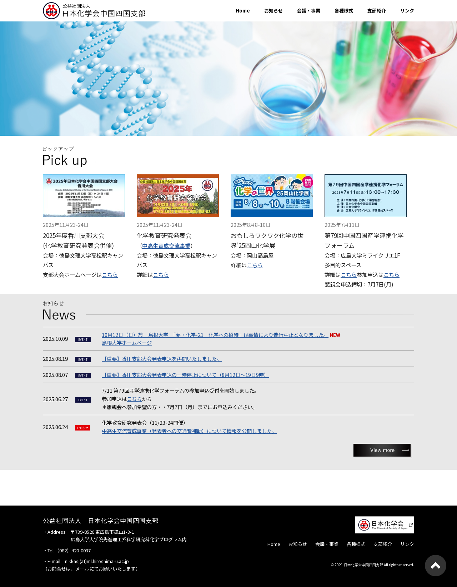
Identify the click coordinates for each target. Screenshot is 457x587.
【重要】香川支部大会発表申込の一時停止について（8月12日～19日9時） (185, 374)
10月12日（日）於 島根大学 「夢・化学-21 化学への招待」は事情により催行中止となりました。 (215, 334)
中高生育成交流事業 (166, 245)
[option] (228, 78)
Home (243, 10)
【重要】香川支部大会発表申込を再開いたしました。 (162, 358)
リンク (407, 10)
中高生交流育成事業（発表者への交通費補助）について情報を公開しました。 (189, 430)
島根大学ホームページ (127, 342)
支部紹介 (376, 10)
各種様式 (344, 10)
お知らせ (273, 10)
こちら (110, 274)
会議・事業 (308, 10)
